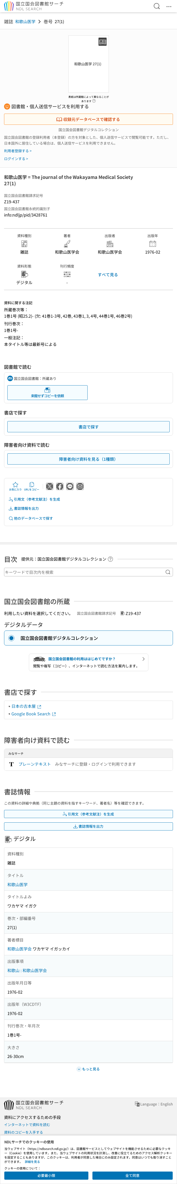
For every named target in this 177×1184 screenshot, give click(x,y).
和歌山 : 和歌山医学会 (27, 970)
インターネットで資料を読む (27, 1124)
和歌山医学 (25, 21)
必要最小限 (46, 1175)
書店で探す (88, 427)
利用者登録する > (18, 150)
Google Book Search (33, 714)
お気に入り (15, 486)
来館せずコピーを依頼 (47, 392)
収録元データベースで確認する (88, 119)
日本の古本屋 (26, 706)
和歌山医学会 (19, 949)
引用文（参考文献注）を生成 (34, 499)
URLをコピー (31, 486)
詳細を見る (32, 1161)
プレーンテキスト (34, 764)
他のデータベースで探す (30, 518)
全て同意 (132, 1175)
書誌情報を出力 (23, 508)
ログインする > (16, 158)
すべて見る (108, 274)
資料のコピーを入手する (23, 1132)
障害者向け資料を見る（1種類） (88, 459)
